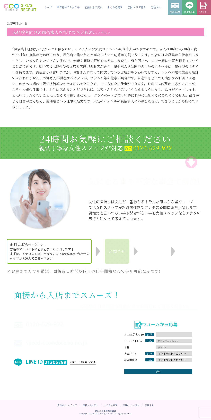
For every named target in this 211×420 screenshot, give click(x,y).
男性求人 (149, 405)
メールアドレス (133, 340)
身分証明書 (130, 353)
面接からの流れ (90, 405)
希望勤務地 (130, 359)
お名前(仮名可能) (134, 334)
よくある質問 (110, 405)
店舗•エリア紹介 (131, 405)
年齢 (126, 347)
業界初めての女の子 (67, 405)
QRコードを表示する (83, 362)
